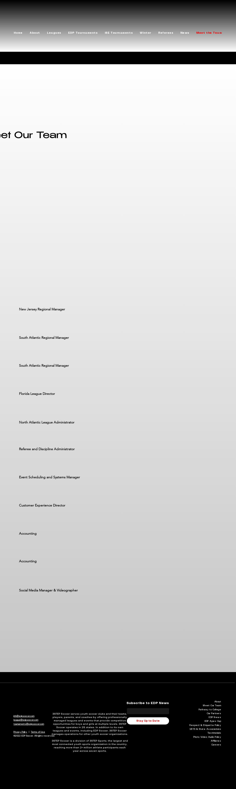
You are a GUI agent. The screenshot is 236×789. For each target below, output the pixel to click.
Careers (216, 745)
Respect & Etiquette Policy (205, 725)
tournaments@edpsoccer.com (28, 724)
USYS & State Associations (205, 729)
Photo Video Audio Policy (207, 737)
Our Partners (214, 713)
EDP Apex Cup (213, 721)
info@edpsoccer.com (23, 716)
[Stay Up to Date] (148, 721)
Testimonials (214, 733)
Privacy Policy (20, 732)
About (217, 702)
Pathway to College (210, 710)
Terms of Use (38, 732)
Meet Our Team (212, 706)
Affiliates (216, 741)
